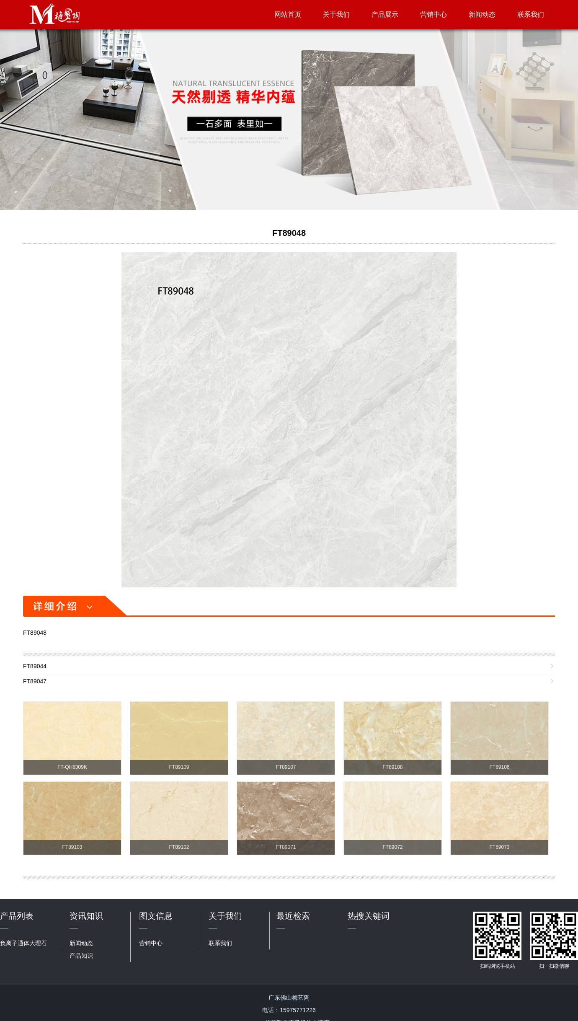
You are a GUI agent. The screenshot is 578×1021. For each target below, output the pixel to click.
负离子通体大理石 (23, 943)
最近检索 (293, 915)
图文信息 (156, 915)
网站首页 (287, 14)
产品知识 (81, 955)
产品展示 (385, 14)
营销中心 (433, 14)
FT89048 (289, 233)
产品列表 (17, 915)
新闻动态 (482, 14)
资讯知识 (86, 915)
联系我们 (530, 14)
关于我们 (336, 14)
